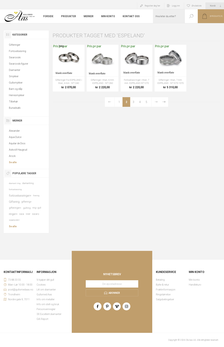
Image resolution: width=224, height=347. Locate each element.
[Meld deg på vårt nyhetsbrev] (112, 284)
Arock (12, 156)
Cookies (41, 284)
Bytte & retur (162, 284)
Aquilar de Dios (17, 143)
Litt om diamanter (46, 289)
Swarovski (15, 57)
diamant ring (14, 183)
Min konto (194, 279)
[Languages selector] (215, 5)
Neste (156, 102)
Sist (163, 102)
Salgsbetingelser (165, 299)
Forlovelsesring (17, 51)
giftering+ (26, 201)
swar (28, 214)
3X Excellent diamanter (49, 314)
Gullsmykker (16, 82)
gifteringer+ (15, 207)
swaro (35, 214)
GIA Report (42, 319)
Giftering (14, 201)
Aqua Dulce (15, 137)
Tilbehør (13, 101)
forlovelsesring (15, 189)
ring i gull (36, 208)
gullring (27, 208)
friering (36, 196)
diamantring (28, 183)
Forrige (109, 102)
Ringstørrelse (163, 294)
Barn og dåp (15, 89)
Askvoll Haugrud (18, 149)
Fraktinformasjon (165, 289)
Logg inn (176, 6)
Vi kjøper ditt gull (45, 279)
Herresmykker (16, 95)
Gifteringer (14, 44)
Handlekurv (195, 284)
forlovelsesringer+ (20, 195)
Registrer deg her (152, 6)
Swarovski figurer (18, 63)
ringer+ (13, 214)
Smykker (14, 76)
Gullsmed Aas (44, 294)
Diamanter (14, 70)
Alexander (14, 130)
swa (21, 214)
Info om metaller (46, 299)
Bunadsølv (15, 107)
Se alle (13, 162)
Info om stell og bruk (48, 304)
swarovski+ (14, 220)
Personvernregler (46, 309)
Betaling (160, 279)
